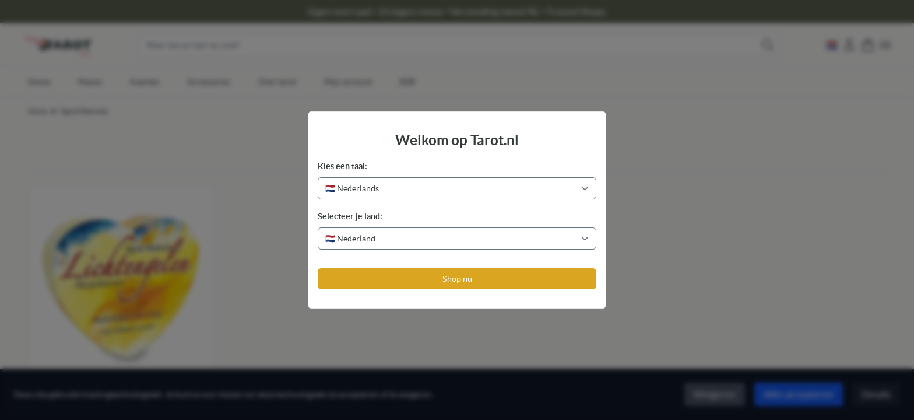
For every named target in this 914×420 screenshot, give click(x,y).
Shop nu (457, 279)
